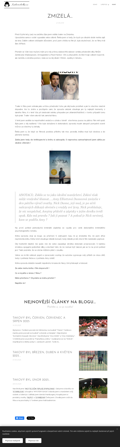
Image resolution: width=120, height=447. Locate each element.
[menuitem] (108, 5)
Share (19, 418)
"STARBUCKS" (18, 391)
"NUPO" (30, 397)
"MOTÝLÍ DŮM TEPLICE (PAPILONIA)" (40, 389)
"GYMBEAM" (40, 397)
